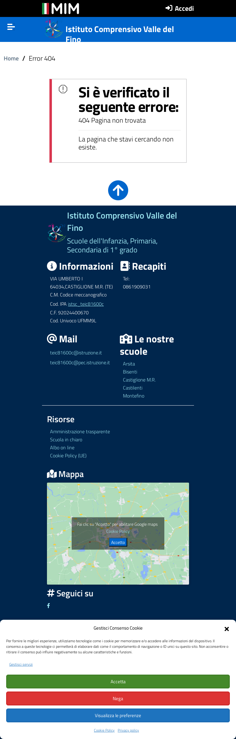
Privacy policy (128, 730)
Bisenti (130, 371)
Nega (118, 698)
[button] (227, 628)
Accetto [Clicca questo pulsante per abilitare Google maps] (118, 542)
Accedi (184, 8)
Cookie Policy (104, 730)
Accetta (118, 681)
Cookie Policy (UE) (68, 455)
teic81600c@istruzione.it (76, 352)
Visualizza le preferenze (118, 715)
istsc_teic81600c (86, 304)
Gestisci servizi (21, 664)
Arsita (129, 363)
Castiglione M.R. (139, 379)
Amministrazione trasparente (80, 431)
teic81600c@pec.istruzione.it (80, 362)
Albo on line (62, 447)
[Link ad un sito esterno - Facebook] (48, 605)
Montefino (133, 395)
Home (11, 58)
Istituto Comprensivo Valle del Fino (119, 34)
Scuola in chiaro (66, 439)
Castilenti (132, 387)
